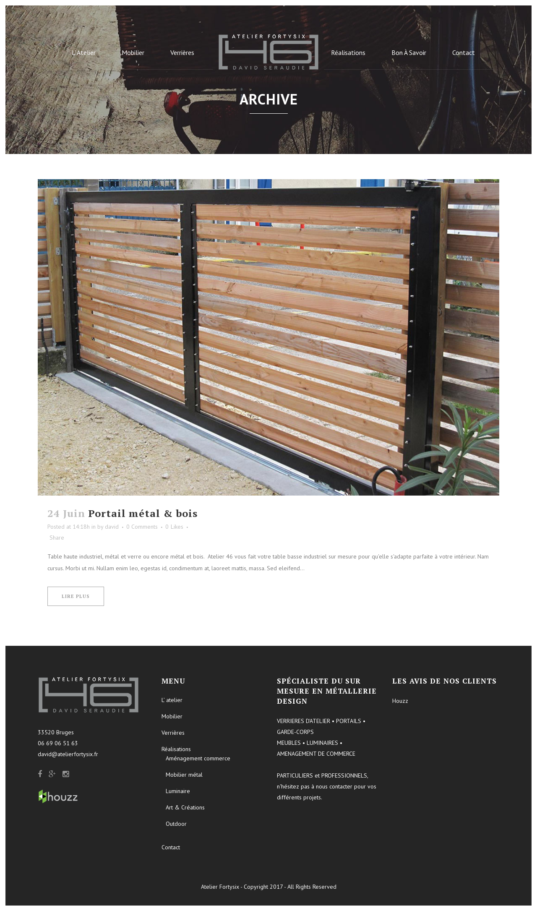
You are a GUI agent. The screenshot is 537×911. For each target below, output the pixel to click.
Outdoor (176, 823)
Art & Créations (185, 807)
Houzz (400, 701)
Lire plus (76, 596)
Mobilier (172, 716)
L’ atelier (172, 700)
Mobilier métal (184, 774)
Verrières (173, 732)
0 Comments (142, 526)
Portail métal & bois (143, 513)
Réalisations (176, 749)
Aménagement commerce (198, 758)
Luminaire (178, 791)
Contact (171, 847)
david (112, 526)
